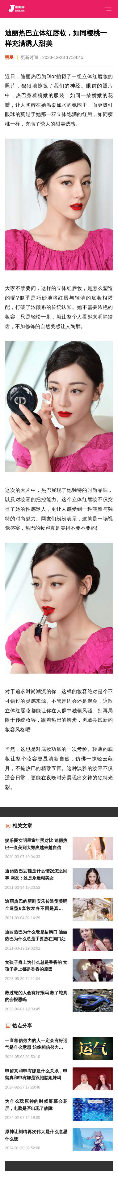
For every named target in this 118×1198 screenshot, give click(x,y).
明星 (9, 57)
